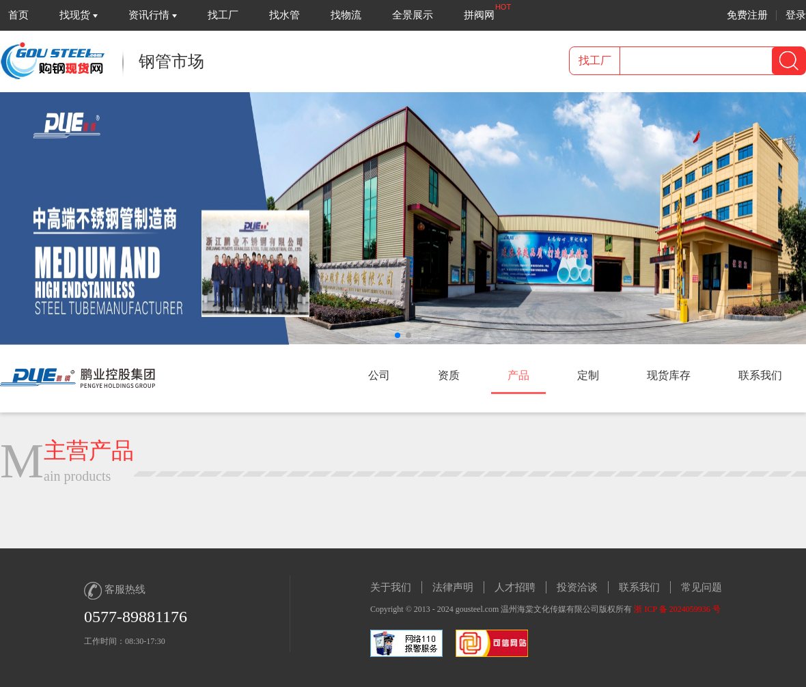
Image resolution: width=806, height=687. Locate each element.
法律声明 (452, 587)
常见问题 (701, 587)
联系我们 (639, 587)
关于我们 (390, 587)
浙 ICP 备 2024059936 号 (677, 609)
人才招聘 (515, 587)
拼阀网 (479, 15)
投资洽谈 (577, 587)
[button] (397, 335)
